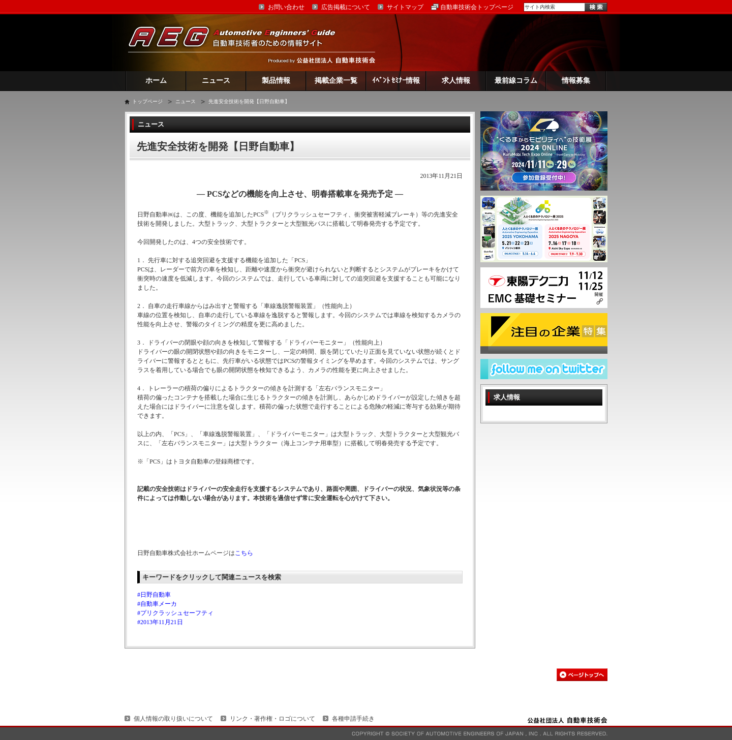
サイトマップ (405, 7)
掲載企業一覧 (336, 80)
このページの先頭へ (582, 674)
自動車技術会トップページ (476, 7)
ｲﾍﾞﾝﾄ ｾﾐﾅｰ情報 (396, 80)
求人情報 (456, 80)
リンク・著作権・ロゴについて (272, 718)
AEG (238, 42)
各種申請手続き (353, 718)
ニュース (216, 80)
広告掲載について (345, 7)
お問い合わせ (286, 7)
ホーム (156, 80)
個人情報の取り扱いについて (173, 718)
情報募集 (576, 80)
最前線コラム (516, 80)
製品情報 (276, 80)
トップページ (147, 101)
